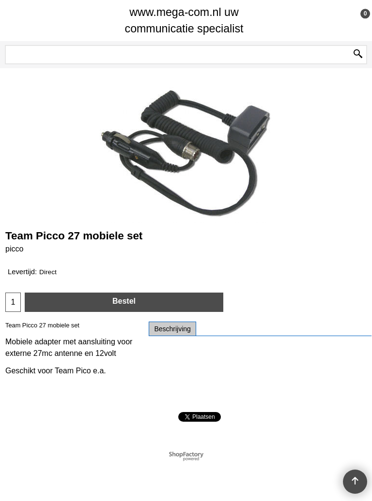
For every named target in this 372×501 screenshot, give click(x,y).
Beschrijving (172, 329)
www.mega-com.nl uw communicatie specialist (184, 20)
